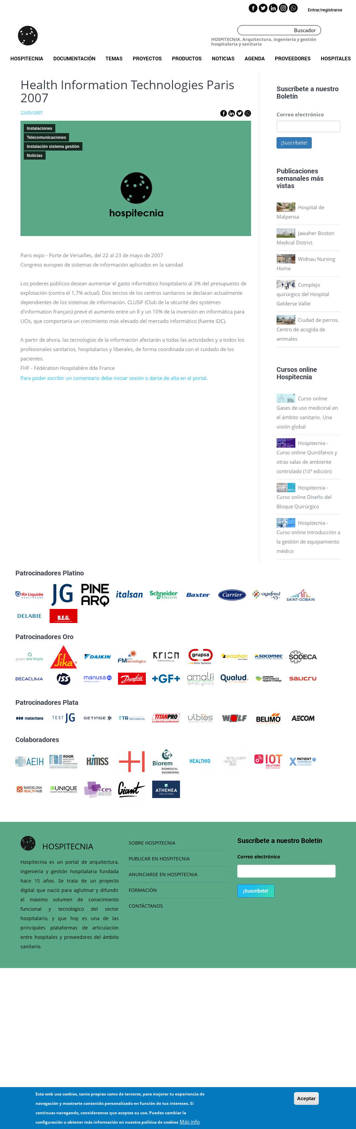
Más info (190, 1121)
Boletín (287, 96)
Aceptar (306, 1098)
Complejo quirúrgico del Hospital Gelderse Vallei (303, 294)
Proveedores (293, 58)
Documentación (74, 58)
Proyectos (147, 58)
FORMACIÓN (143, 890)
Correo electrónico (300, 114)
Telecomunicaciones (46, 137)
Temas (114, 58)
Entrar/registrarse (325, 9)
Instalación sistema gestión (53, 146)
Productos (187, 58)
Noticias (223, 58)
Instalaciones (39, 128)
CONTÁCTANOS (146, 906)
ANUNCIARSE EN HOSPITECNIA (163, 874)
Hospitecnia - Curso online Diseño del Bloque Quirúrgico (304, 497)
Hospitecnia (26, 58)
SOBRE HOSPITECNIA (152, 843)
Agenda (255, 58)
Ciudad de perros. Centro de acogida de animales (308, 329)
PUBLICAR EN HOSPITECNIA (159, 858)
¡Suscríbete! (294, 142)
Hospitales (336, 58)
